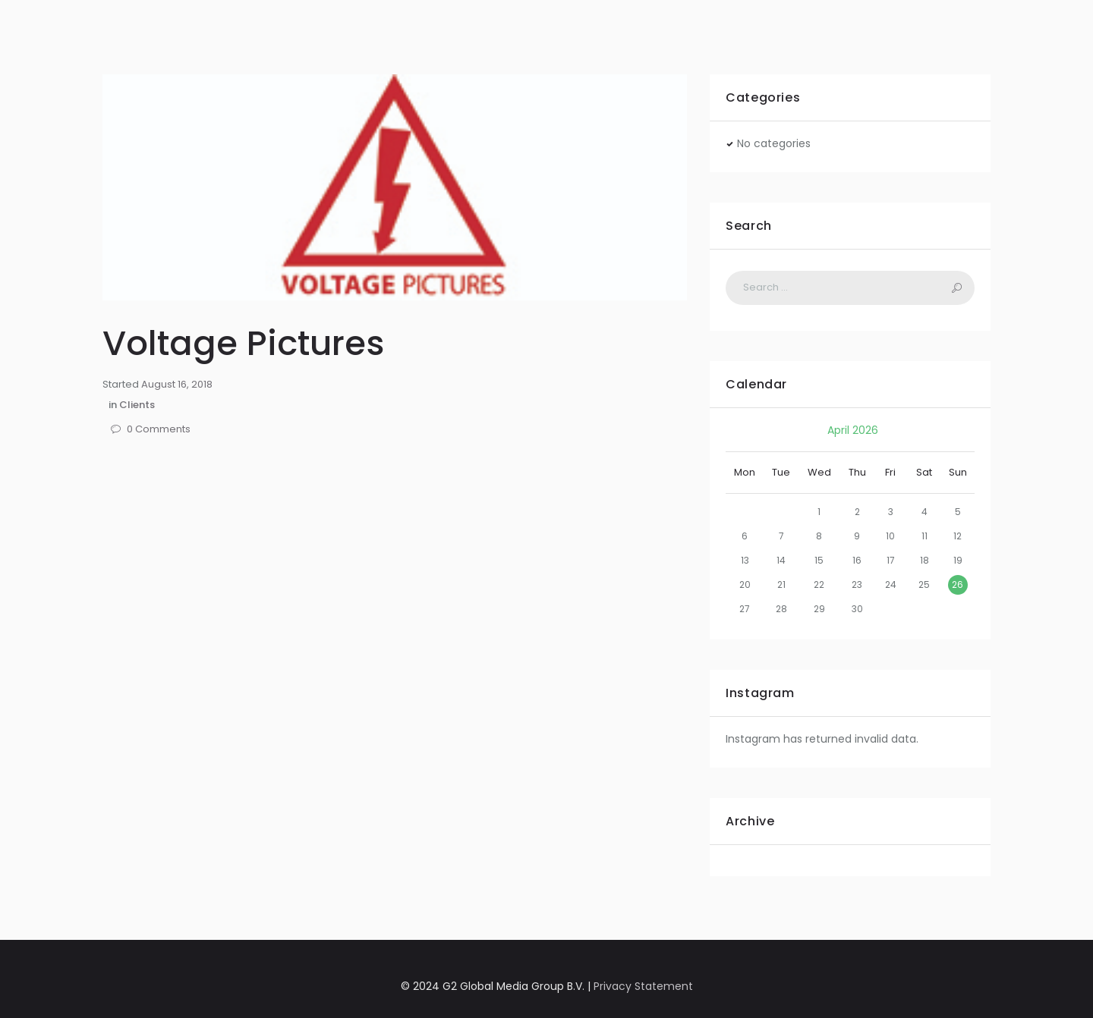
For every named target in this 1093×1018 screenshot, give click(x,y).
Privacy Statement (643, 986)
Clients (137, 404)
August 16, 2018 (177, 384)
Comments (159, 429)
